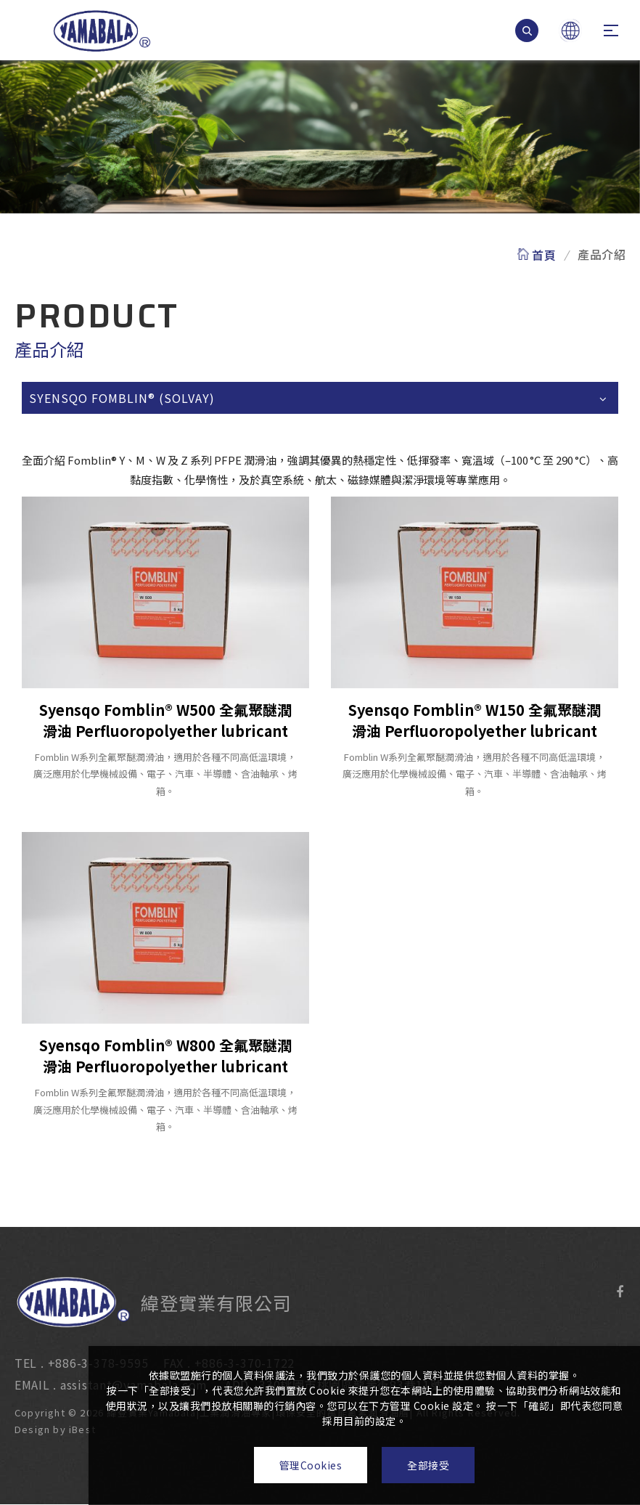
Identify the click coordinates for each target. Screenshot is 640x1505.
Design (18, 1429)
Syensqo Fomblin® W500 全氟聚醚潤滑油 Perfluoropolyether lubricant (165, 720)
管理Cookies (310, 1465)
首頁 (544, 254)
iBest (68, 1429)
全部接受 (428, 1465)
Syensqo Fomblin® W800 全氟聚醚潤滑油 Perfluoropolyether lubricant (165, 1056)
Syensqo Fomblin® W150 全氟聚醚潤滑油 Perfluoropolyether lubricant (474, 720)
